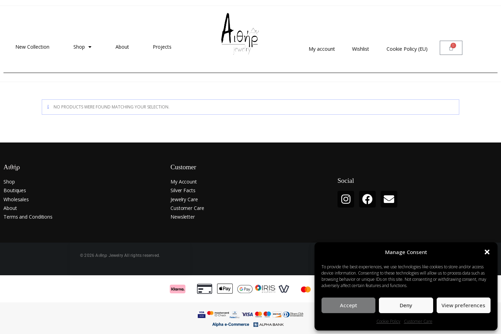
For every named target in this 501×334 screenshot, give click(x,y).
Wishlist (360, 49)
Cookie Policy (388, 321)
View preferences (463, 305)
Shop (82, 47)
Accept (348, 305)
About (122, 46)
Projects (162, 46)
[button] (487, 252)
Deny (406, 305)
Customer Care (418, 321)
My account (322, 49)
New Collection (32, 46)
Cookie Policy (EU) (407, 49)
